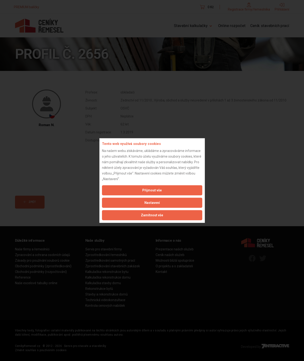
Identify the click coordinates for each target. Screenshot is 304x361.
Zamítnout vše (152, 215)
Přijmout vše (152, 190)
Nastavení (152, 203)
